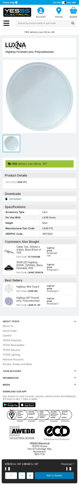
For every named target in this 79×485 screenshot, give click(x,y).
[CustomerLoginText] (41, 10)
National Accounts (13, 359)
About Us (8, 326)
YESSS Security (11, 350)
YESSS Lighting (11, 354)
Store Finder (10, 330)
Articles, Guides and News (17, 364)
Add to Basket (54, 475)
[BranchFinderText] (59, 12)
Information (39, 377)
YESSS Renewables (13, 345)
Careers (7, 335)
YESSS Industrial (12, 340)
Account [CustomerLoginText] (41, 16)
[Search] (72, 23)
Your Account (39, 371)
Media (39, 384)
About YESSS (39, 321)
